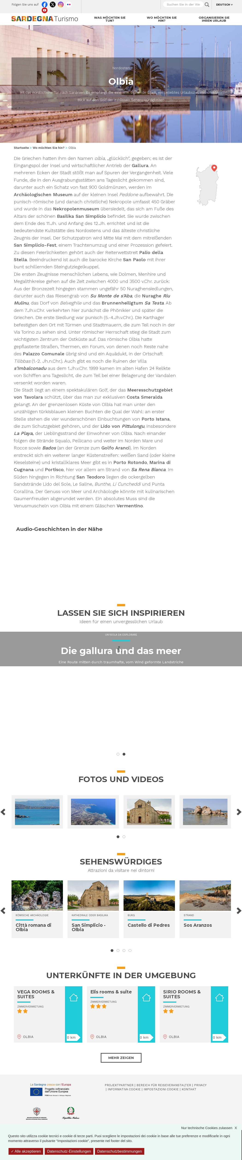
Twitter (53, 3)
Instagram (61, 3)
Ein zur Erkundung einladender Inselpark (121, 684)
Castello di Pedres (149, 925)
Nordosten (121, 68)
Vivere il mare (121, 668)
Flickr (69, 3)
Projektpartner (119, 1085)
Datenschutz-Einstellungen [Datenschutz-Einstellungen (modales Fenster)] (69, 1151)
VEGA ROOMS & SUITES (36, 994)
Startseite (21, 147)
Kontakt (189, 1089)
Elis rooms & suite (111, 992)
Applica (207, 4)
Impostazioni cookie (161, 1089)
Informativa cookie (124, 1089)
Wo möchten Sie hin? (162, 19)
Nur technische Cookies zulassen (211, 1127)
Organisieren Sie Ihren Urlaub (214, 19)
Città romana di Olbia (33, 927)
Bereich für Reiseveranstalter (163, 1085)
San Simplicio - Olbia (89, 927)
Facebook (44, 3)
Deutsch (223, 4)
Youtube (44, 9)
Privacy (200, 1085)
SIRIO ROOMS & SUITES (182, 994)
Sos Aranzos (198, 925)
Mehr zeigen (121, 1057)
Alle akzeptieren (26, 1151)
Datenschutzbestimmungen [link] (119, 1151)
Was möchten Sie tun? (110, 19)
